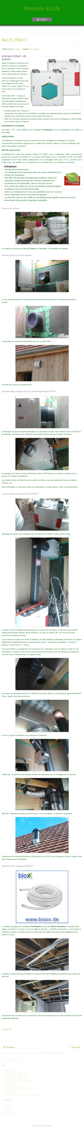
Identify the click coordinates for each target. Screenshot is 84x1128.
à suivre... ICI (6, 1028)
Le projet (17, 48)
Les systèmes (34, 48)
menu (42, 19)
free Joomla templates (42, 1125)
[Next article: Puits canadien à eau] (75, 1047)
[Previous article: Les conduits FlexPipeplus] (9, 1047)
